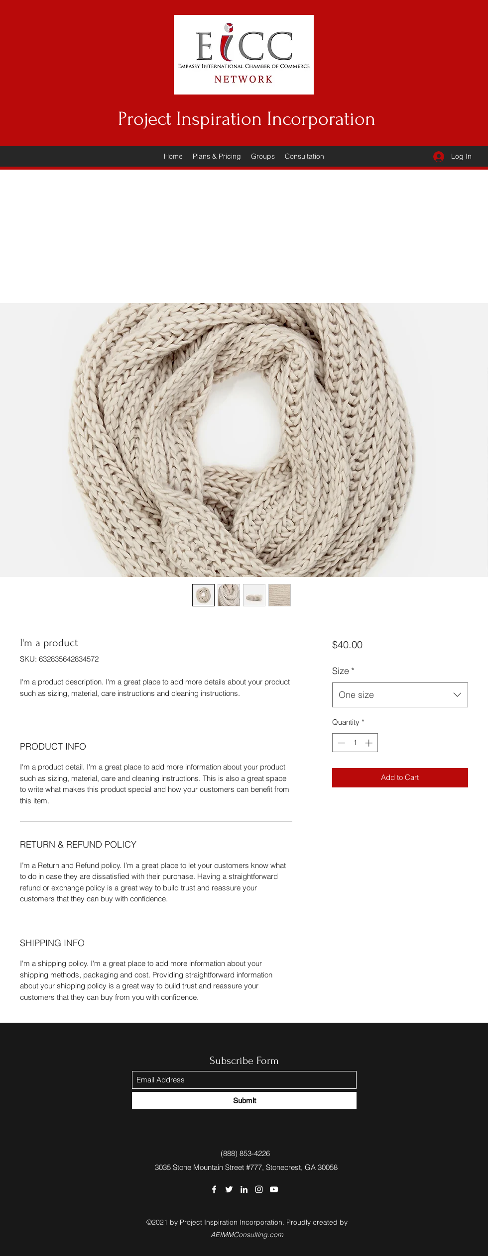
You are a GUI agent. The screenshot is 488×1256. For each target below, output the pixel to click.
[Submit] (244, 1100)
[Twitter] (229, 1189)
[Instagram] (259, 1189)
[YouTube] (274, 1189)
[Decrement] (340, 743)
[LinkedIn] (244, 1189)
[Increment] (369, 743)
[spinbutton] (355, 743)
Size (343, 670)
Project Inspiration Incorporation (246, 119)
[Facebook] (214, 1189)
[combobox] (400, 694)
